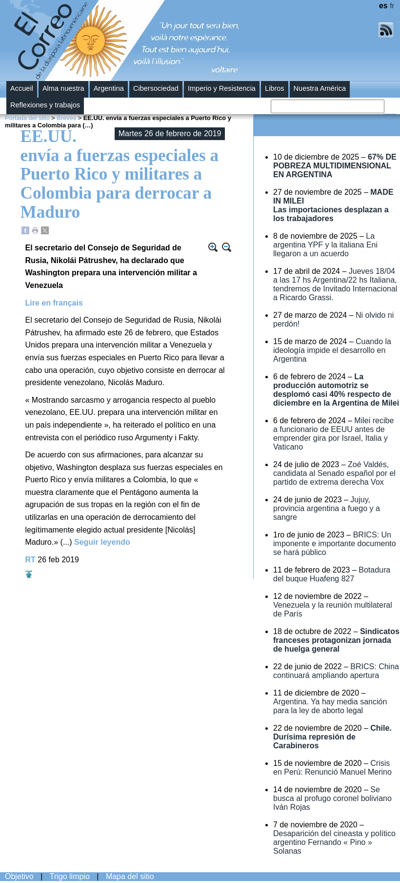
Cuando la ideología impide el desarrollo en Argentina (332, 350)
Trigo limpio (70, 876)
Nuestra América (320, 88)
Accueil (21, 88)
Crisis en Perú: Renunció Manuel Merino (332, 767)
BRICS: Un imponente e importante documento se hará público (334, 543)
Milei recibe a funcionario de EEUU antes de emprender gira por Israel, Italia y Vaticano (333, 433)
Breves (66, 118)
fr (392, 6)
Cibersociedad (156, 88)
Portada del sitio (27, 118)
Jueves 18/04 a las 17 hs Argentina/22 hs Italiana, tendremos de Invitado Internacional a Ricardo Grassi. (335, 284)
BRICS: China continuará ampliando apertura (336, 670)
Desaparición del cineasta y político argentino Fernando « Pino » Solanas (334, 842)
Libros (274, 88)
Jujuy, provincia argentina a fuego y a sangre (326, 508)
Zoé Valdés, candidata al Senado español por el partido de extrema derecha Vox (334, 473)
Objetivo (19, 876)
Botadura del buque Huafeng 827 (331, 574)
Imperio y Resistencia (222, 88)
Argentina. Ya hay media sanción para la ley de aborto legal (330, 706)
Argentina (109, 88)
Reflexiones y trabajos (45, 105)
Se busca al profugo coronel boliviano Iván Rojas (332, 798)
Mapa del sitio (130, 876)
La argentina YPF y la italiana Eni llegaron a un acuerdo (325, 245)
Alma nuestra (63, 88)
